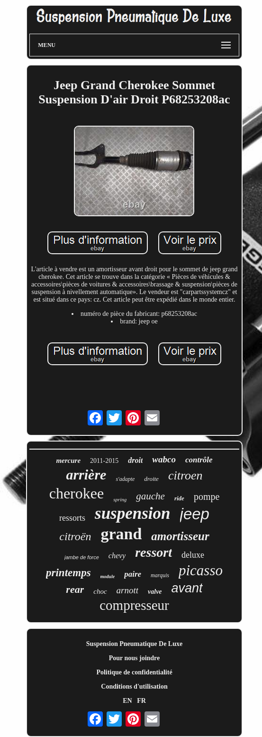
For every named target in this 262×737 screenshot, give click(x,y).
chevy (117, 556)
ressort (153, 552)
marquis (160, 575)
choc (100, 591)
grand (121, 534)
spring (119, 499)
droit (135, 460)
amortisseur (180, 536)
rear (75, 589)
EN (127, 700)
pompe (206, 496)
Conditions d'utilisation (134, 686)
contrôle (199, 459)
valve (155, 591)
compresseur (134, 605)
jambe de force (81, 557)
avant (187, 588)
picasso (201, 570)
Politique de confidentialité (134, 672)
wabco (164, 459)
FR (141, 700)
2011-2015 (104, 460)
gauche (150, 496)
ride (179, 498)
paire (132, 574)
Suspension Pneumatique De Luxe (134, 643)
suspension (133, 513)
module (107, 576)
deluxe (192, 555)
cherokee (76, 493)
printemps (68, 573)
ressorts (72, 518)
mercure (68, 460)
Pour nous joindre (134, 658)
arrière (86, 474)
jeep (194, 514)
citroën (75, 536)
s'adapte (125, 479)
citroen (185, 475)
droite (151, 478)
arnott (127, 590)
